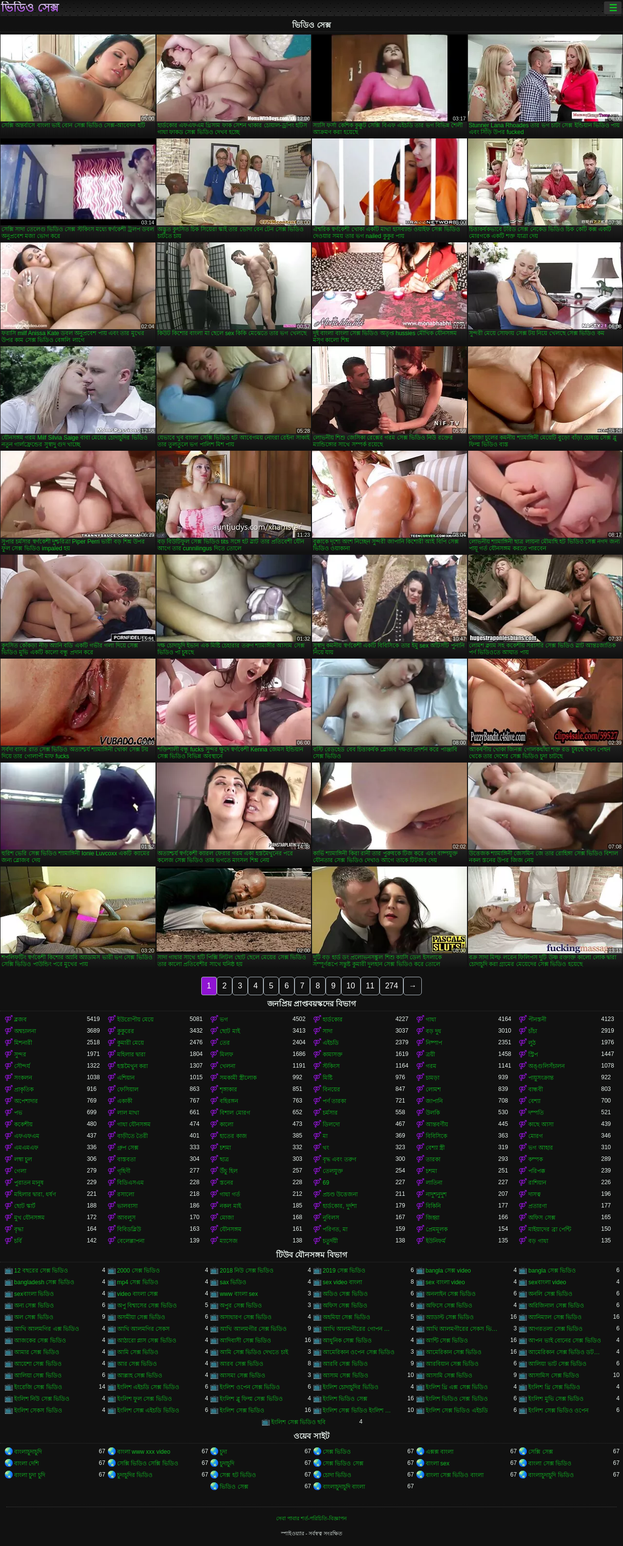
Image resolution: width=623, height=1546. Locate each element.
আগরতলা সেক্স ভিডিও (555, 1328)
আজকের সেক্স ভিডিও (40, 1340)
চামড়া (432, 1077)
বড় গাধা (538, 1241)
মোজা (227, 1217)
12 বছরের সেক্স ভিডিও (41, 1270)
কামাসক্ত (333, 1054)
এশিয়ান (126, 1077)
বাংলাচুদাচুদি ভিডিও (550, 1475)
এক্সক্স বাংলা (439, 1451)
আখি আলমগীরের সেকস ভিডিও (462, 1328)
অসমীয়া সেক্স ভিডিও (141, 1317)
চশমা (225, 1147)
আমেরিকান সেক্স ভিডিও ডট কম (564, 1352)
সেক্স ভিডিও (337, 1451)
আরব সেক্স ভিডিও (241, 1363)
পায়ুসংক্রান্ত (541, 1077)
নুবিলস (331, 1217)
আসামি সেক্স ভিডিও (449, 1375)
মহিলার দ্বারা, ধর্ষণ (35, 1194)
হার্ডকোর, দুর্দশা (340, 1206)
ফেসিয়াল (127, 1089)
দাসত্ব (534, 1194)
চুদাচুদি (227, 1463)
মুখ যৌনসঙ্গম (29, 1217)
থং (326, 1147)
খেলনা (227, 1066)
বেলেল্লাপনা (130, 1241)
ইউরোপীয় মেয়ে (135, 1019)
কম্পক (535, 1159)
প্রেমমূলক (437, 1229)
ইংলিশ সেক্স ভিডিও (242, 1410)
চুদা (223, 1451)
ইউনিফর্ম (436, 1241)
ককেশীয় (23, 1124)
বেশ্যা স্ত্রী (435, 1147)
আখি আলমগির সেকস (143, 1328)
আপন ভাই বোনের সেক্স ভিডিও (564, 1340)
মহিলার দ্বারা (131, 1054)
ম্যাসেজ (229, 1241)
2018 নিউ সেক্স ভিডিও (247, 1270)
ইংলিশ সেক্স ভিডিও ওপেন (558, 1410)
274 (391, 986)
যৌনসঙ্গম (231, 1229)
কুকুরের (125, 1031)
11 (370, 986)
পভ (18, 1112)
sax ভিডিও (233, 1282)
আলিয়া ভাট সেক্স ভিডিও (557, 1363)
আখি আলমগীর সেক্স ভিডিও (253, 1328)
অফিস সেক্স (541, 1217)
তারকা (433, 1159)
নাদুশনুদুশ (436, 1194)
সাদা (327, 1031)
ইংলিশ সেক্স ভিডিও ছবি (298, 1422)
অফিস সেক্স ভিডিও (345, 1305)
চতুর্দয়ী (330, 1241)
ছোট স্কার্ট (24, 1206)
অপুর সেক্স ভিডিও (241, 1305)
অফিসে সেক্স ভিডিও (449, 1305)
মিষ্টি (327, 1077)
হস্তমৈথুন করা (132, 1066)
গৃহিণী (123, 1171)
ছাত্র (224, 1159)
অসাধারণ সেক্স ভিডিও (246, 1317)
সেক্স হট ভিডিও (238, 1475)
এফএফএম (26, 1136)
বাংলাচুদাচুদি (28, 1451)
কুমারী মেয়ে (130, 1042)
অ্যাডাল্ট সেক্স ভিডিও (450, 1317)
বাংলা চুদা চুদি (29, 1475)
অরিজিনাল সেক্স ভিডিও (556, 1305)
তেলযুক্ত (333, 1171)
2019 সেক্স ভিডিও (344, 1270)
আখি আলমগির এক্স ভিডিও (46, 1328)
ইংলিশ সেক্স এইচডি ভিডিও (148, 1410)
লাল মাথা (128, 1112)
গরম (431, 1066)
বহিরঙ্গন (229, 1101)
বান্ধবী (535, 1089)
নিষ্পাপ (434, 1042)
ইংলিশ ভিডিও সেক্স (345, 1398)
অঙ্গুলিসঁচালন (546, 1066)
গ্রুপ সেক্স (127, 1147)
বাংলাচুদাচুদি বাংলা (344, 1486)
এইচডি (331, 1042)
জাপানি (434, 1101)
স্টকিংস (331, 1066)
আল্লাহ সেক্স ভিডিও (140, 1375)
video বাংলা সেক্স (137, 1294)
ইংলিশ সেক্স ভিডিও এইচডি (457, 1410)
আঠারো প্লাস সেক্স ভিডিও (146, 1340)
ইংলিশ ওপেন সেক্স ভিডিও (250, 1387)
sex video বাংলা (342, 1282)
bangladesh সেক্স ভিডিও (44, 1282)
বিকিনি (433, 1206)
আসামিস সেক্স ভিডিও (553, 1375)
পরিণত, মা (335, 1229)
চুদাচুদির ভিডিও (135, 1475)
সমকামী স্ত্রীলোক (238, 1077)
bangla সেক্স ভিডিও (552, 1270)
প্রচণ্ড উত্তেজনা (340, 1194)
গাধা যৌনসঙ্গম (134, 1124)
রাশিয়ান (537, 1182)
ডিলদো (331, 1124)
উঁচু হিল (228, 1171)
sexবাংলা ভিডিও (34, 1294)
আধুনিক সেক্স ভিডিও (347, 1340)
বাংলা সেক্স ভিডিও (549, 1463)
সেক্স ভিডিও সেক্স (343, 1463)
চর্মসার (330, 1112)
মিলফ (226, 1054)
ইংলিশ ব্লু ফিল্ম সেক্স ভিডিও (251, 1398)
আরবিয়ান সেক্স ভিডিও (452, 1363)
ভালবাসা (127, 1206)
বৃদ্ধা (18, 1229)
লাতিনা (434, 1182)
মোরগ (535, 1136)
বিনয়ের (331, 1089)
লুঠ (532, 1042)
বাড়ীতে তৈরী (132, 1136)
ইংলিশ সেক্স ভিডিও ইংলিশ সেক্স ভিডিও (359, 1410)
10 (350, 986)
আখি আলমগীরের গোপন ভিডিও (359, 1328)
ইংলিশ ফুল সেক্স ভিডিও (144, 1398)
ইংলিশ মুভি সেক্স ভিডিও (556, 1398)
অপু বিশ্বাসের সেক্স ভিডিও (147, 1305)
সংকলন (23, 1077)
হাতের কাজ (233, 1136)
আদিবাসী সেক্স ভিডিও (245, 1340)
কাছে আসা (540, 1124)
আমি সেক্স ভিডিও (138, 1352)
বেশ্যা (534, 1101)
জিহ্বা (432, 1217)
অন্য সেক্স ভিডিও (34, 1305)
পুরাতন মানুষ (29, 1182)
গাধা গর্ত (230, 1194)
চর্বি (18, 1241)
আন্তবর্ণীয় (437, 1124)
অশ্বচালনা (25, 1031)
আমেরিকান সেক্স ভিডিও (454, 1352)
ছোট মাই (230, 1031)
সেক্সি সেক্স (540, 1451)
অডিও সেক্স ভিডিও (345, 1294)
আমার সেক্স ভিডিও (36, 1352)
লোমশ (433, 1089)
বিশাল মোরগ (235, 1112)
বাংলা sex (438, 1463)
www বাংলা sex (239, 1294)
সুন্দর (20, 1054)
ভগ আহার (540, 1147)
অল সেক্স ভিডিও (33, 1317)
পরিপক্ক (536, 1171)
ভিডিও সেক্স (30, 7)
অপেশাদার (26, 1101)
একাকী (124, 1101)
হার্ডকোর (333, 1019)
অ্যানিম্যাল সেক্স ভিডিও (555, 1317)
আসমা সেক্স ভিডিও (242, 1375)
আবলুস (126, 1217)
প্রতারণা (537, 1206)
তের (225, 1042)
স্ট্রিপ (533, 1054)
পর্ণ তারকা (334, 1101)
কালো (226, 1124)
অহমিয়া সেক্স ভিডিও (346, 1317)
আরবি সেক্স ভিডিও (345, 1363)
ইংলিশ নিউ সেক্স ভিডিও (41, 1398)
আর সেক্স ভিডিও (137, 1363)
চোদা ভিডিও (337, 1475)
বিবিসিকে (436, 1136)
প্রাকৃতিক (24, 1089)
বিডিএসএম (130, 1182)
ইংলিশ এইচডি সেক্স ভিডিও (148, 1387)
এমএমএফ (26, 1147)
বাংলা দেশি (26, 1463)
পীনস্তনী (537, 1019)
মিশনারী (23, 1042)
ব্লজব (20, 1019)
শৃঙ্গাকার (228, 1089)
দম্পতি (536, 1112)
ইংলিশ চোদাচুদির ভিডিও (351, 1387)
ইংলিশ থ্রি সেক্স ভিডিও (554, 1387)
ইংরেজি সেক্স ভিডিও (38, 1387)
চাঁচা (532, 1031)
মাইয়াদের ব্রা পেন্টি (549, 1229)
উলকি (433, 1112)
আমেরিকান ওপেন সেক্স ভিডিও (359, 1352)
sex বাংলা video (445, 1282)
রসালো (125, 1194)
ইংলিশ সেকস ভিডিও (38, 1410)
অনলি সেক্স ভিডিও (550, 1294)
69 (326, 1182)
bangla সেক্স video (448, 1270)
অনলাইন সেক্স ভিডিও (451, 1294)
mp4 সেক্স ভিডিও (137, 1282)
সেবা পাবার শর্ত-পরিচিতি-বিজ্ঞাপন (311, 1518)
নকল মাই (230, 1206)
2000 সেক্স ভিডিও (138, 1270)
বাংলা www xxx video (144, 1451)
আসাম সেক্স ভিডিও (345, 1375)
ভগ (224, 1019)
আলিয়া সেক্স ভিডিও (38, 1375)
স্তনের (226, 1182)
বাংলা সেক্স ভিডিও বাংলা (455, 1475)
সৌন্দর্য (22, 1066)
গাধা (431, 1019)
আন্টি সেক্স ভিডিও (447, 1340)
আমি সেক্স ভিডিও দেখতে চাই (254, 1352)
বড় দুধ (433, 1031)
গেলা (20, 1171)
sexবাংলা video (547, 1282)
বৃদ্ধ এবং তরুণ (339, 1159)
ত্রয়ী (430, 1054)
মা (325, 1136)
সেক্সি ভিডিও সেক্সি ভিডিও (147, 1463)
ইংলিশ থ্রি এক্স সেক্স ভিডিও (457, 1387)
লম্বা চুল (23, 1159)
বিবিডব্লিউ (129, 1229)
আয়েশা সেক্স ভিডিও (38, 1363)
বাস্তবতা (126, 1159)
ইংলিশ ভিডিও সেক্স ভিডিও (457, 1398)
